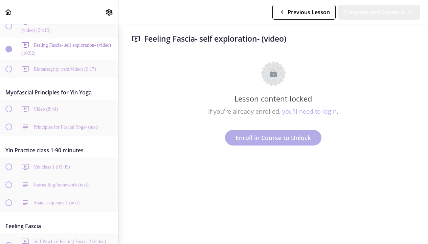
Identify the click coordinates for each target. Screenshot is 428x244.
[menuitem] (109, 12)
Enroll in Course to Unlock (273, 138)
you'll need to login (309, 111)
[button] (8, 12)
